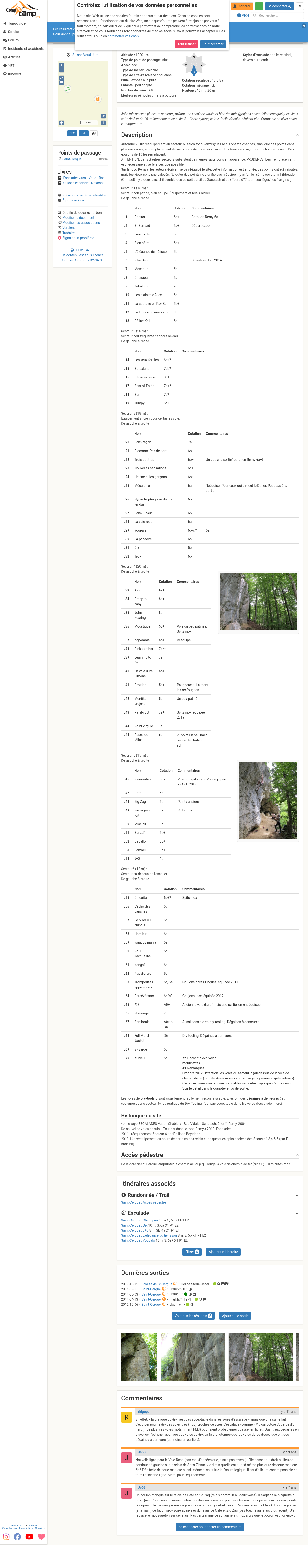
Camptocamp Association (18, 1529)
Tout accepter (213, 44)
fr (300, 6)
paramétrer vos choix (123, 36)
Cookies (40, 1529)
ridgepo (143, 1412)
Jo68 (142, 1452)
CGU (23, 1526)
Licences (33, 1526)
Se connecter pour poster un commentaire (210, 1527)
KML (83, 133)
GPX (72, 133)
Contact (14, 1526)
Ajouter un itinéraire (223, 1252)
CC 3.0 (82, 255)
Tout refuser (186, 44)
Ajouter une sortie (235, 1316)
